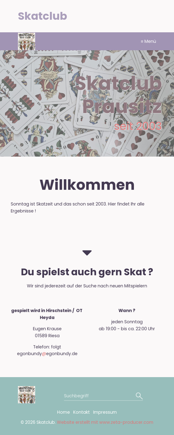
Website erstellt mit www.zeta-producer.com (105, 422)
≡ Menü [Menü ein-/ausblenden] (148, 41)
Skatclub (42, 16)
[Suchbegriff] (103, 396)
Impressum (105, 412)
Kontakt (81, 412)
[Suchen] (139, 396)
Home (63, 412)
